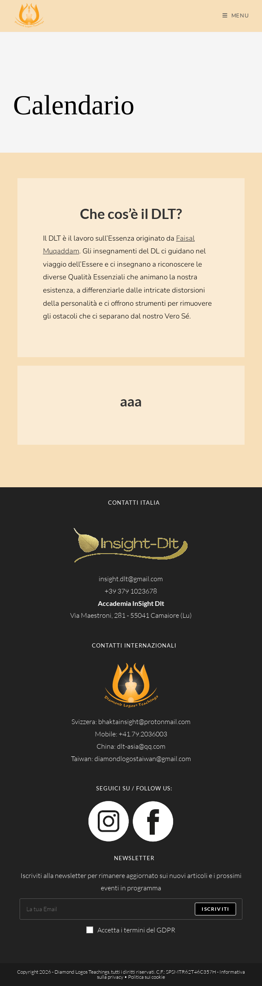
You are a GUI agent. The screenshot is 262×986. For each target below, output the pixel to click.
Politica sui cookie (146, 977)
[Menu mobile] (235, 16)
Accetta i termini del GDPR (130, 930)
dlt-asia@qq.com (141, 746)
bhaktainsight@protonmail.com (144, 721)
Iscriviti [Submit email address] (215, 909)
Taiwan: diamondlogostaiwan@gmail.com (131, 758)
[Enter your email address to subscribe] (131, 909)
